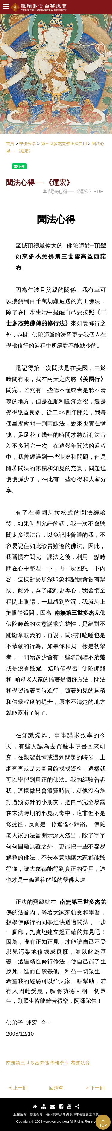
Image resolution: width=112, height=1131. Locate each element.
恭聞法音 (80, 1062)
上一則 (18, 1087)
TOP (103, 1122)
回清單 (56, 1087)
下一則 (95, 1087)
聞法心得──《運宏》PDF (73, 191)
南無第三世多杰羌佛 (27, 1062)
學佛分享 (59, 1062)
